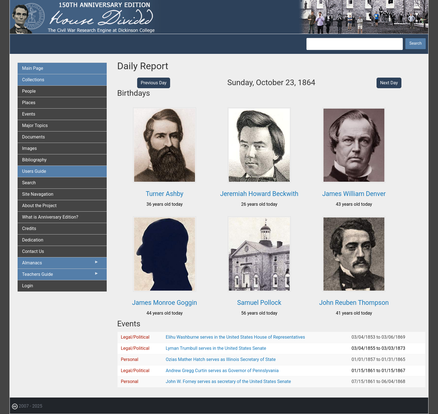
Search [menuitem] (29, 182)
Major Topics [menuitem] (35, 125)
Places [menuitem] (28, 102)
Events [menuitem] (28, 114)
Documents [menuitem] (33, 137)
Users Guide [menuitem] (34, 171)
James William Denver (353, 194)
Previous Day (153, 82)
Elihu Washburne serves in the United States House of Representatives (235, 337)
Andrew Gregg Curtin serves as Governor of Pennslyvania (222, 370)
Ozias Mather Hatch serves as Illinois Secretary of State (221, 359)
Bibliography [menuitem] (34, 159)
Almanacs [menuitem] (60, 264)
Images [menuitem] (29, 148)
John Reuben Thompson (354, 303)
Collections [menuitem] (33, 79)
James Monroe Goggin (164, 303)
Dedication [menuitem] (32, 240)
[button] (164, 180)
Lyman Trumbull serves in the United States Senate (216, 348)
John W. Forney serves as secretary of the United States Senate (228, 381)
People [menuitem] (29, 91)
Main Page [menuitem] (32, 68)
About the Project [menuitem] (39, 205)
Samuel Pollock (259, 303)
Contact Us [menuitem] (33, 251)
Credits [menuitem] (29, 228)
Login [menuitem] (27, 285)
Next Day (389, 82)
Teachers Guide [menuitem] (60, 275)
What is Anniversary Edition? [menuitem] (50, 217)
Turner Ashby (165, 194)
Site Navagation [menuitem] (37, 194)
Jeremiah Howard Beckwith (259, 194)
